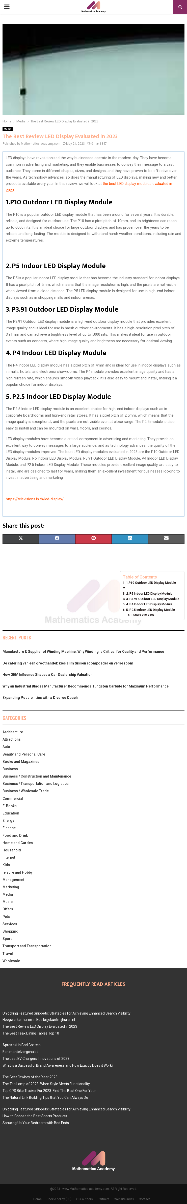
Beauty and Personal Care (24, 754)
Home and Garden (18, 843)
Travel (8, 954)
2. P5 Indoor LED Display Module (149, 593)
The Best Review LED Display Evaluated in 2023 (40, 1026)
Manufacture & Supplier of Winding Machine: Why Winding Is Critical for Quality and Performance (83, 652)
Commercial (13, 799)
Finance (9, 828)
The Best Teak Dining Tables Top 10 (31, 1033)
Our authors (84, 1199)
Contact (144, 1199)
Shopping (10, 931)
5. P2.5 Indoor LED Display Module (150, 610)
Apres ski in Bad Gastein (22, 1045)
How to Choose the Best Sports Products (35, 1116)
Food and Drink (15, 835)
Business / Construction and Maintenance (37, 776)
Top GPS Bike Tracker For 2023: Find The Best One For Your (49, 1091)
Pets (6, 917)
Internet (9, 857)
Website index (124, 1199)
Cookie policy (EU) (58, 1199)
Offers (8, 909)
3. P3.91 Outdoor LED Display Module (152, 599)
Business (10, 769)
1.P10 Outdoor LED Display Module (151, 583)
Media (7, 129)
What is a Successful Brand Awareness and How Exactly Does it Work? (58, 1065)
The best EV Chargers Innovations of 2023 (36, 1059)
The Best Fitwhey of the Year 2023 (30, 1077)
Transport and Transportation (27, 946)
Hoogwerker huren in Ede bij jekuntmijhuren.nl (39, 1020)
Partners (104, 1199)
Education (11, 813)
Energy (8, 821)
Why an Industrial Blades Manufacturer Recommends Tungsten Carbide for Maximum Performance (86, 686)
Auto (6, 747)
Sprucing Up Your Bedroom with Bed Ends (36, 1123)
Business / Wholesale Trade (26, 791)
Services (10, 924)
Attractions (12, 739)
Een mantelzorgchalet (20, 1052)
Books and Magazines (21, 762)
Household (12, 850)
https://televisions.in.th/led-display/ (35, 499)
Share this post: (143, 614)
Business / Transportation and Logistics (36, 784)
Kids (6, 865)
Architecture (13, 732)
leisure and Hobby (18, 872)
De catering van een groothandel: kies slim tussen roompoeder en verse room (68, 663)
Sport (7, 939)
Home (37, 1199)
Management (13, 880)
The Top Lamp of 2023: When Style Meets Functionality (46, 1084)
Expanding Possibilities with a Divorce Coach (40, 698)
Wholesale (11, 961)
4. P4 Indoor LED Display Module (149, 604)
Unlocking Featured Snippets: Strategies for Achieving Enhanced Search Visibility (66, 1013)
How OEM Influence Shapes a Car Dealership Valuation (48, 675)
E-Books (10, 806)
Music (8, 902)
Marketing (11, 887)
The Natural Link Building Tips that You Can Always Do (45, 1097)
